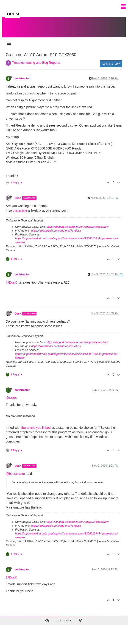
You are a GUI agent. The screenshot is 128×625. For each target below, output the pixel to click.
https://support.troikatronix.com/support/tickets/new (78, 222)
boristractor (22, 73)
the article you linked (36, 423)
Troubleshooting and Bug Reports (36, 58)
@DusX (11, 278)
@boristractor (15, 469)
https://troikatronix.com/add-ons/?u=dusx (56, 226)
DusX (17, 193)
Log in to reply (111, 59)
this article (20, 206)
